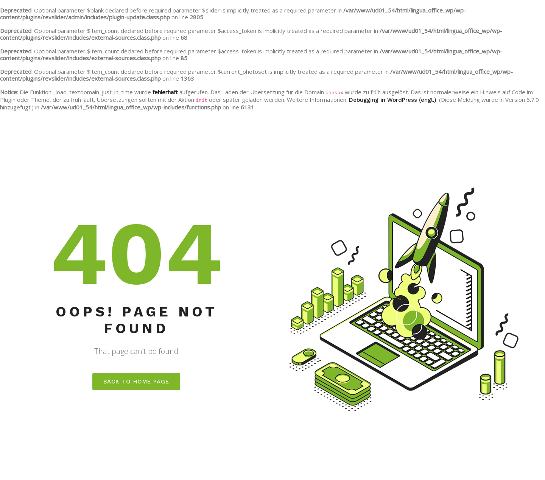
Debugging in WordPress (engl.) (392, 100)
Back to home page (136, 381)
